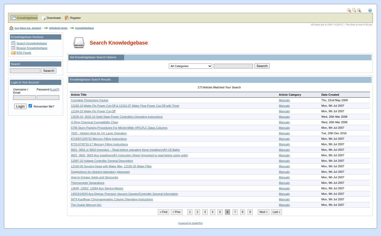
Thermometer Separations (87, 182)
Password (43, 89)
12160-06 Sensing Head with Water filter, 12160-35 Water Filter (111, 166)
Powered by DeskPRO (190, 223)
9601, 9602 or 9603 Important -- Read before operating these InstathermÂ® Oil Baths (125, 149)
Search (15, 64)
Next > (263, 212)
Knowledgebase (27, 17)
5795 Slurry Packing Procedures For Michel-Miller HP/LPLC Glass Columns (119, 127)
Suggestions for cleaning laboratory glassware (100, 171)
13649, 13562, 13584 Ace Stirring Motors (97, 188)
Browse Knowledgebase (31, 48)
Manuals (284, 100)
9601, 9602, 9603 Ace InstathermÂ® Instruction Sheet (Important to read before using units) (129, 155)
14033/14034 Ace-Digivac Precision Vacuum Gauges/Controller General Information (124, 193)
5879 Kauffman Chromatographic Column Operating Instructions (112, 199)
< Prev (176, 212)
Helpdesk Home (58, 28)
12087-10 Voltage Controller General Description (102, 160)
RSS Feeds (23, 52)
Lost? (54, 89)
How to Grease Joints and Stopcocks (94, 177)
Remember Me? (41, 106)
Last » (276, 212)
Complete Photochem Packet (89, 100)
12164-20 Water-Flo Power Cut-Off (93, 111)
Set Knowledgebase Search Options (93, 57)
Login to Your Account (25, 82)
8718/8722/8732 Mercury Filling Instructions (99, 138)
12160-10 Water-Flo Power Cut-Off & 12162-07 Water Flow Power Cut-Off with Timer (125, 105)
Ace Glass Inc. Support (27, 28)
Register (75, 17)
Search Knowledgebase (31, 43)
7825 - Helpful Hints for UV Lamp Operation (99, 133)
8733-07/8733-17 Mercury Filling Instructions (99, 144)
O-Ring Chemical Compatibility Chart (94, 122)
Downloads (54, 17)
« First (163, 212)
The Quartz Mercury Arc (86, 204)
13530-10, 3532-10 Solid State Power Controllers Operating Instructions (117, 116)
